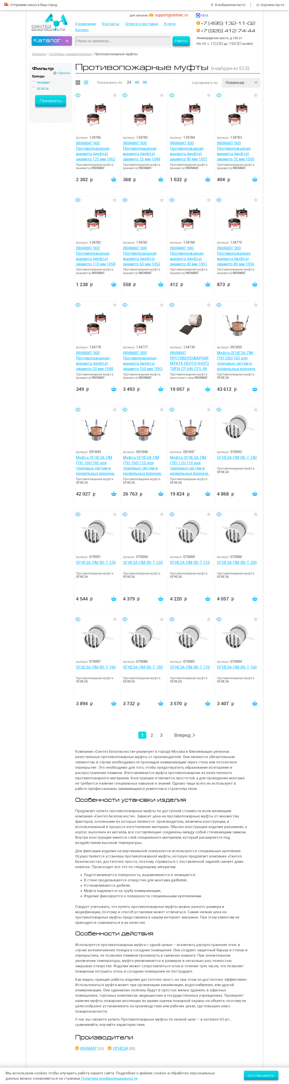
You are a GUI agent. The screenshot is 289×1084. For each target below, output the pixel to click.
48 (137, 82)
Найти (181, 41)
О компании (85, 23)
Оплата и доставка (141, 23)
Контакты (110, 23)
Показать (51, 101)
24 (129, 82)
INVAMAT (88, 1049)
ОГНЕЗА (120, 1049)
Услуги (169, 23)
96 (145, 82)
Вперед (182, 736)
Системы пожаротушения (70, 54)
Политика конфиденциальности (109, 1078)
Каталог (82, 30)
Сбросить (63, 73)
